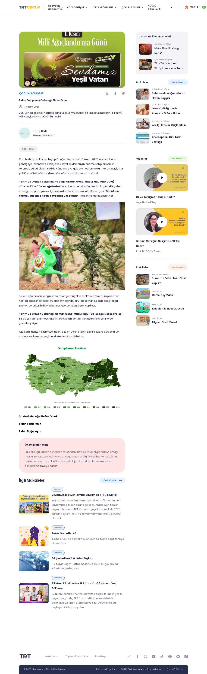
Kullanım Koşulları (105, 669)
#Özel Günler (28, 153)
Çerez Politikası (175, 669)
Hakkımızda (51, 656)
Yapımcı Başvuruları (76, 656)
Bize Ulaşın (101, 656)
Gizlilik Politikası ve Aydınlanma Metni (141, 669)
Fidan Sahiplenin (30, 431)
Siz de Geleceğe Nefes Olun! (38, 424)
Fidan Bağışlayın (30, 439)
